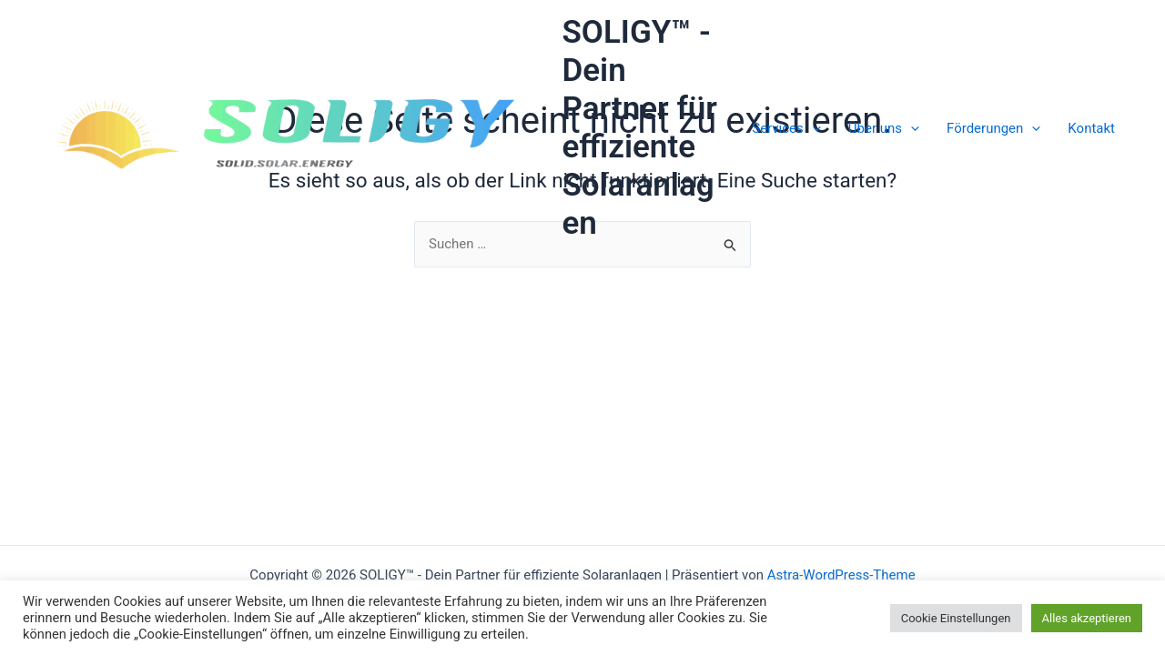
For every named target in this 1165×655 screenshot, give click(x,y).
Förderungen (993, 128)
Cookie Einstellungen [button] (956, 618)
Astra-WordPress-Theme (841, 575)
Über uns (883, 128)
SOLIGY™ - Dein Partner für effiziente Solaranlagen (639, 128)
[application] (812, 128)
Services (786, 128)
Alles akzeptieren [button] (1087, 618)
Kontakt (1091, 128)
